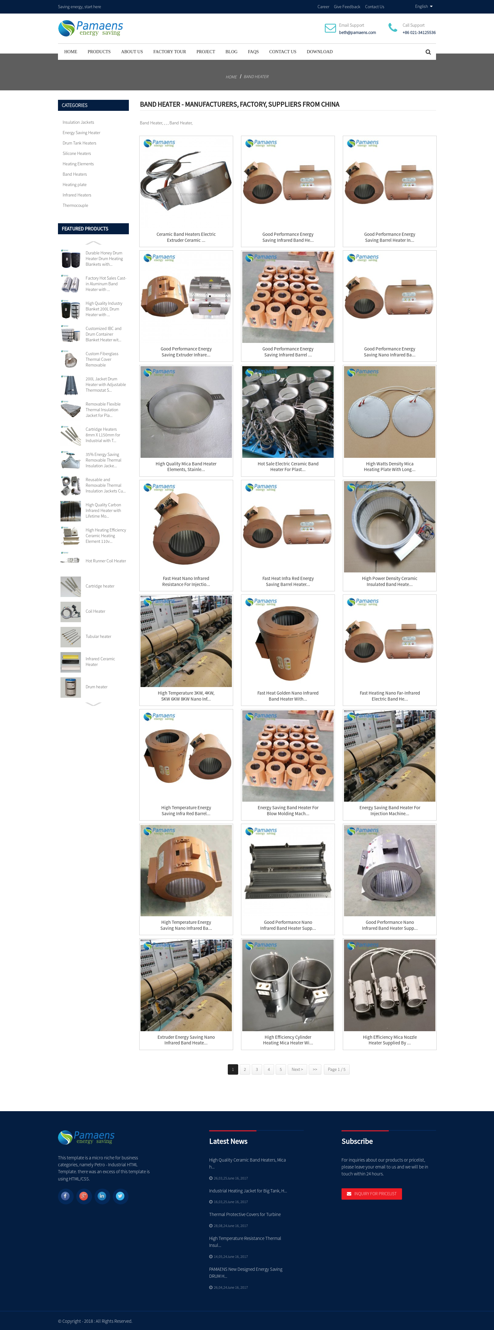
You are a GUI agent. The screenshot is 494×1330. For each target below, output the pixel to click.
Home (70, 50)
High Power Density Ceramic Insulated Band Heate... (389, 581)
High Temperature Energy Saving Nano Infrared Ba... (186, 924)
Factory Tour (169, 50)
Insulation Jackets (78, 121)
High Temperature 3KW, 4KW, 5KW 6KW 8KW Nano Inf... (186, 695)
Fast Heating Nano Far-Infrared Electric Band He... (390, 695)
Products (99, 50)
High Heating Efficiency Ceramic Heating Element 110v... (106, 534)
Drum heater (96, 686)
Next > (297, 1068)
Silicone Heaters (77, 152)
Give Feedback (347, 6)
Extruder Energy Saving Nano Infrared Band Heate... (186, 1039)
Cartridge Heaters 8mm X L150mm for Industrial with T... (103, 433)
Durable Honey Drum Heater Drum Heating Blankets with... (104, 257)
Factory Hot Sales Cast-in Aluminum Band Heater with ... (106, 282)
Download (320, 50)
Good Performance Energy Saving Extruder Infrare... (186, 351)
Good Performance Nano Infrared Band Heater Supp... (288, 924)
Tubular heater (98, 635)
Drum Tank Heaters (79, 142)
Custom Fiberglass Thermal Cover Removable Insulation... (102, 358)
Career (323, 6)
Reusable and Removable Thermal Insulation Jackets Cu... (106, 484)
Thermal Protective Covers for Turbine (245, 1213)
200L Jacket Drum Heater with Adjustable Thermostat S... (106, 383)
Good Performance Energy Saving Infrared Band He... (288, 236)
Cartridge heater (100, 585)
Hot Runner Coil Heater (106, 560)
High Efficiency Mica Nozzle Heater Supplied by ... (390, 1039)
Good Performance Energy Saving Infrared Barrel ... (287, 351)
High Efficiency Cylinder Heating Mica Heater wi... (288, 1039)
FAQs (253, 50)
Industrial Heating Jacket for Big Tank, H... (248, 1190)
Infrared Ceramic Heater (100, 660)
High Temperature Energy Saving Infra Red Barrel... (186, 810)
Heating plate (75, 183)
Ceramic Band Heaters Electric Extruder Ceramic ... (186, 236)
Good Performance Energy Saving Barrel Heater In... (389, 236)
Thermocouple (75, 204)
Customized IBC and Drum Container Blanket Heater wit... (104, 333)
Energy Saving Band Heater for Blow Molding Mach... (288, 810)
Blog (232, 50)
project (206, 50)
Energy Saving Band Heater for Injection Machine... (389, 810)
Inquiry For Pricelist (375, 1193)
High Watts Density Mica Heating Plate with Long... (390, 466)
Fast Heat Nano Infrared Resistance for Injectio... (186, 581)
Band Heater (256, 75)
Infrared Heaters (77, 194)
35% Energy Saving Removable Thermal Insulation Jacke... (103, 459)
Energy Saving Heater (81, 131)
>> (315, 1068)
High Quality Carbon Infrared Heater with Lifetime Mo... (103, 509)
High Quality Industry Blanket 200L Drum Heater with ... (104, 307)
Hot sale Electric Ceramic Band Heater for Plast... (288, 466)
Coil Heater (95, 610)
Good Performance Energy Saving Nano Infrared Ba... (390, 351)
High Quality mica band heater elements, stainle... (186, 466)
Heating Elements (78, 163)
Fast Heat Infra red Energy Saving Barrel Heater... (288, 581)
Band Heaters (75, 173)
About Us (132, 50)
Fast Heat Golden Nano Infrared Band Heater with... (288, 695)
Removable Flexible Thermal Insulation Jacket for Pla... (103, 408)
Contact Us (374, 6)
